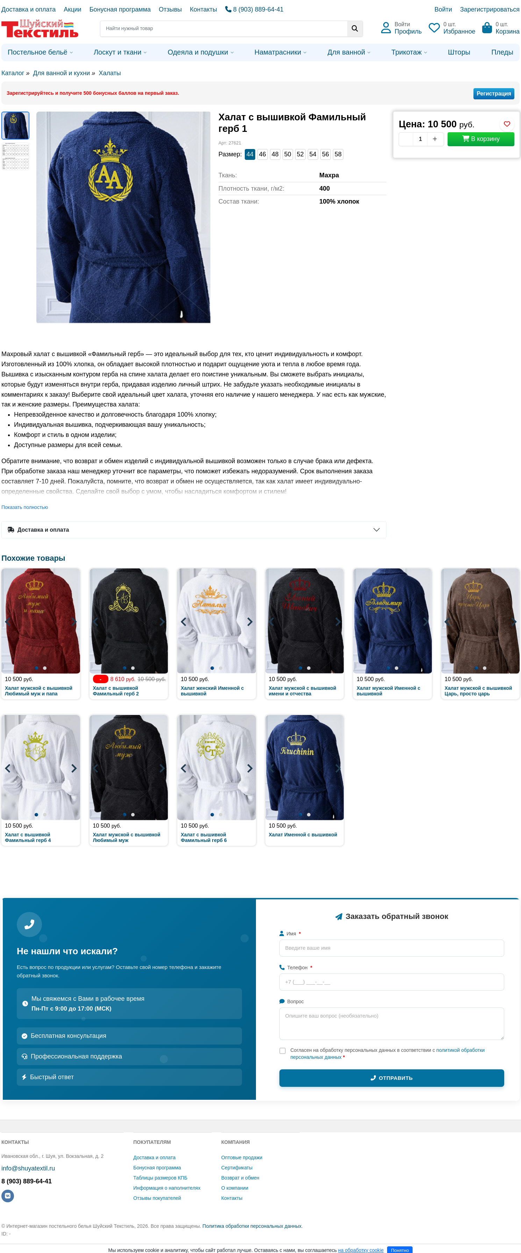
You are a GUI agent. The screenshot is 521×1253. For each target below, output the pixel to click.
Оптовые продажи (242, 1157)
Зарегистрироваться (490, 9)
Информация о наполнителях (166, 1188)
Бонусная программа (120, 9)
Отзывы (170, 9)
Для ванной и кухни (61, 73)
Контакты (203, 9)
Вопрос (291, 1001)
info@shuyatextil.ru (28, 1168)
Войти (443, 9)
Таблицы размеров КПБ (160, 1178)
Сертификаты (236, 1167)
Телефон (296, 967)
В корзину (481, 138)
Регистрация (494, 94)
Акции (72, 9)
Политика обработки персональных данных (251, 1226)
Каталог (12, 73)
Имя (290, 933)
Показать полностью (24, 507)
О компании (234, 1188)
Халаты (110, 73)
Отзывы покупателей (157, 1198)
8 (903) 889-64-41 (254, 9)
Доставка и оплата (28, 9)
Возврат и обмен (240, 1178)
